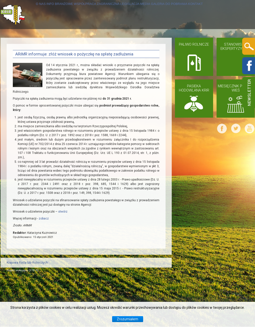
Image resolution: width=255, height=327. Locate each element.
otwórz (63, 261)
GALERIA (198, 43)
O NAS (18, 43)
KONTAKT (22, 73)
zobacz (44, 268)
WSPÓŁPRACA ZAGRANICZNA (102, 43)
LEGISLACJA (152, 43)
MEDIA (177, 43)
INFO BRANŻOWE (48, 43)
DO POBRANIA (228, 43)
